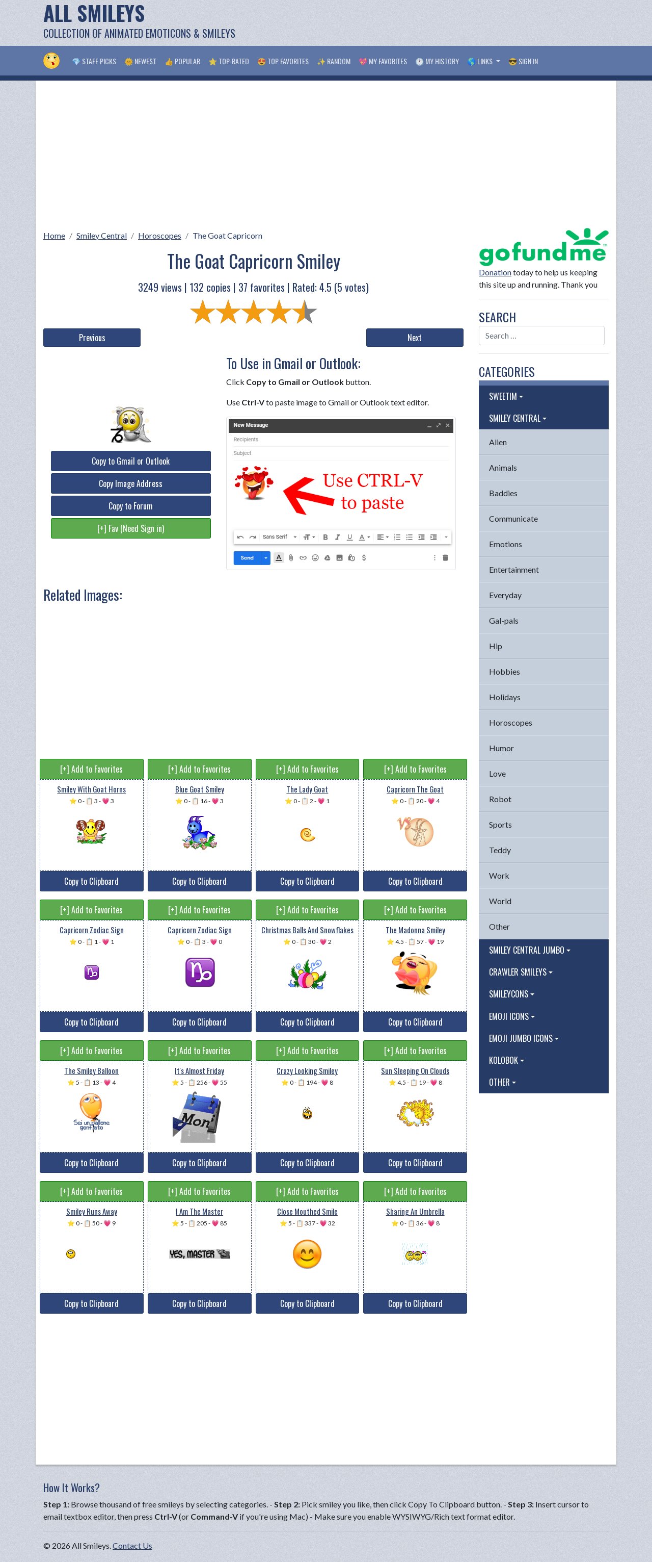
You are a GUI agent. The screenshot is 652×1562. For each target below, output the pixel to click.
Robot (500, 799)
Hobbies (504, 671)
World (500, 901)
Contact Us (132, 1545)
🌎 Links (480, 61)
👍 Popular (182, 61)
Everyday (505, 595)
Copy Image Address (130, 483)
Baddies (503, 493)
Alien (498, 442)
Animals (503, 467)
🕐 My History (437, 61)
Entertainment (514, 569)
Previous (92, 337)
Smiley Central (101, 235)
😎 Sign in (523, 61)
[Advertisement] (423, 23)
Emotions (505, 544)
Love (497, 773)
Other (499, 926)
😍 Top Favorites (283, 61)
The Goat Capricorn (227, 235)
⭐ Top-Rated (228, 61)
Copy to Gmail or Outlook (131, 461)
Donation (495, 272)
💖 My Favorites (383, 61)
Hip (495, 646)
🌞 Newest (140, 61)
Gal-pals (504, 620)
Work (499, 875)
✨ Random (333, 61)
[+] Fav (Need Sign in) (130, 528)
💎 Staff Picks (94, 61)
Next (415, 337)
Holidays (505, 697)
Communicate (513, 518)
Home (54, 235)
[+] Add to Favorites (91, 769)
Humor (501, 748)
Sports (500, 824)
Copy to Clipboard (91, 881)
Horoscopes (159, 235)
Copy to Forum (130, 506)
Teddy (500, 850)
